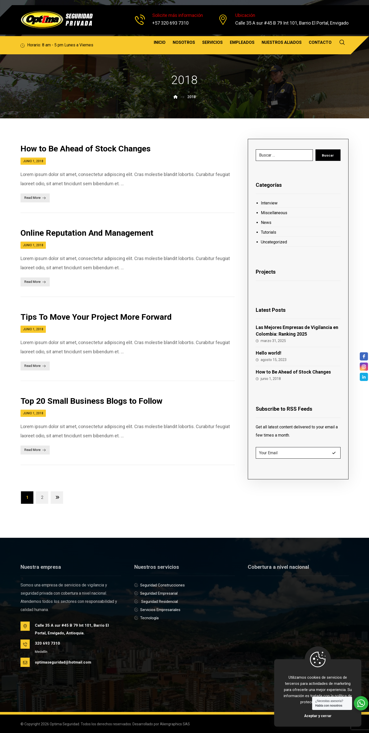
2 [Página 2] (42, 497)
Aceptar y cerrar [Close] (318, 716)
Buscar (328, 155)
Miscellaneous (274, 212)
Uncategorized (274, 242)
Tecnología (146, 618)
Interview (269, 203)
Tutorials (268, 232)
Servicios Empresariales (157, 609)
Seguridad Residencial (156, 601)
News (266, 222)
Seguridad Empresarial (156, 593)
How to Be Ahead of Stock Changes (293, 372)
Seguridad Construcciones (159, 585)
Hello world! (268, 353)
